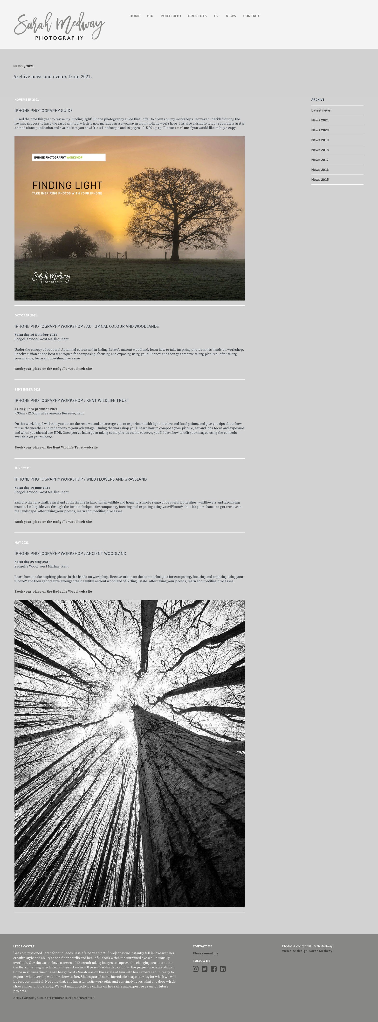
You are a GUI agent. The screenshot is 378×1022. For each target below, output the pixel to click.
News (18, 65)
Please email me (205, 953)
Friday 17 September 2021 (36, 409)
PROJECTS (197, 15)
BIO (150, 15)
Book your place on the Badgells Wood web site (53, 369)
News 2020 (320, 130)
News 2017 (320, 160)
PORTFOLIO (171, 15)
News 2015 (320, 180)
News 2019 (320, 140)
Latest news (321, 110)
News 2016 (320, 170)
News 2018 (320, 150)
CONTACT (251, 15)
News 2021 (320, 120)
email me (182, 128)
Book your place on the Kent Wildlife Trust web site (56, 447)
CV (216, 15)
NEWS (231, 15)
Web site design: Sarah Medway (307, 951)
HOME (135, 15)
